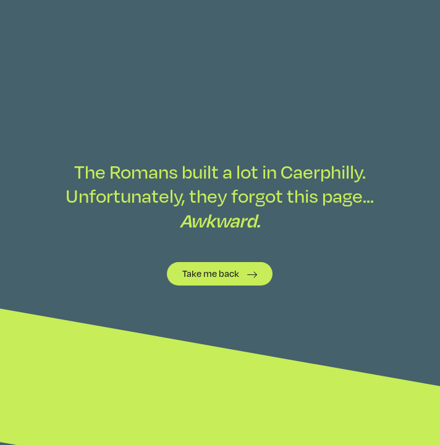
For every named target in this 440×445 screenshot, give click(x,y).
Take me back (210, 273)
